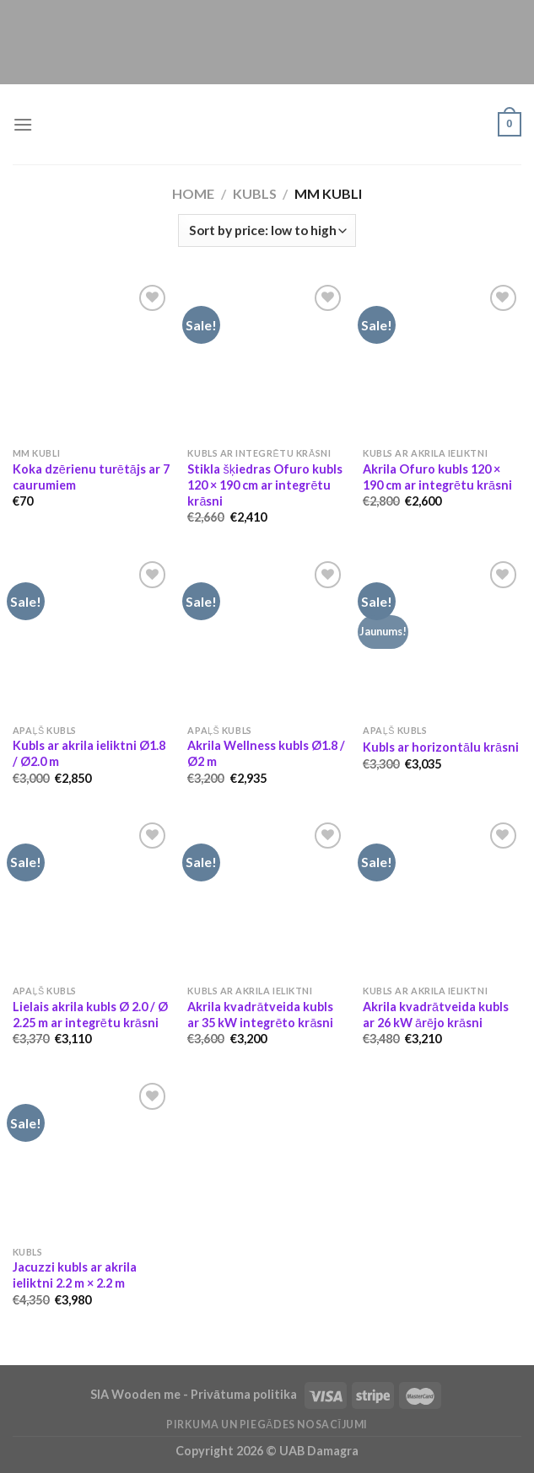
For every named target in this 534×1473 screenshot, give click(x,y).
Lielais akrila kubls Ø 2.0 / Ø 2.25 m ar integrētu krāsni (90, 1014)
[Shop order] (266, 230)
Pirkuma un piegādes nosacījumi (267, 1424)
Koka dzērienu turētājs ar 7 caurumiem (91, 477)
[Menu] (23, 124)
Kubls (255, 193)
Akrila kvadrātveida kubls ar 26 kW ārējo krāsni (436, 1014)
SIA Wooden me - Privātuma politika (194, 1394)
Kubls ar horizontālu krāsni (441, 747)
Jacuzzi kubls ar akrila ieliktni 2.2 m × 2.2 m (75, 1275)
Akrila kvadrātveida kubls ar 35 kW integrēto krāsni (260, 1014)
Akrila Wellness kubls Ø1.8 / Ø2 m (266, 753)
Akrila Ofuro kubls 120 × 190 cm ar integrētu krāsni (437, 477)
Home (193, 193)
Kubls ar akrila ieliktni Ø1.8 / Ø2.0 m (89, 753)
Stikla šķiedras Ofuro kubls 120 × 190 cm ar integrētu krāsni (264, 484)
